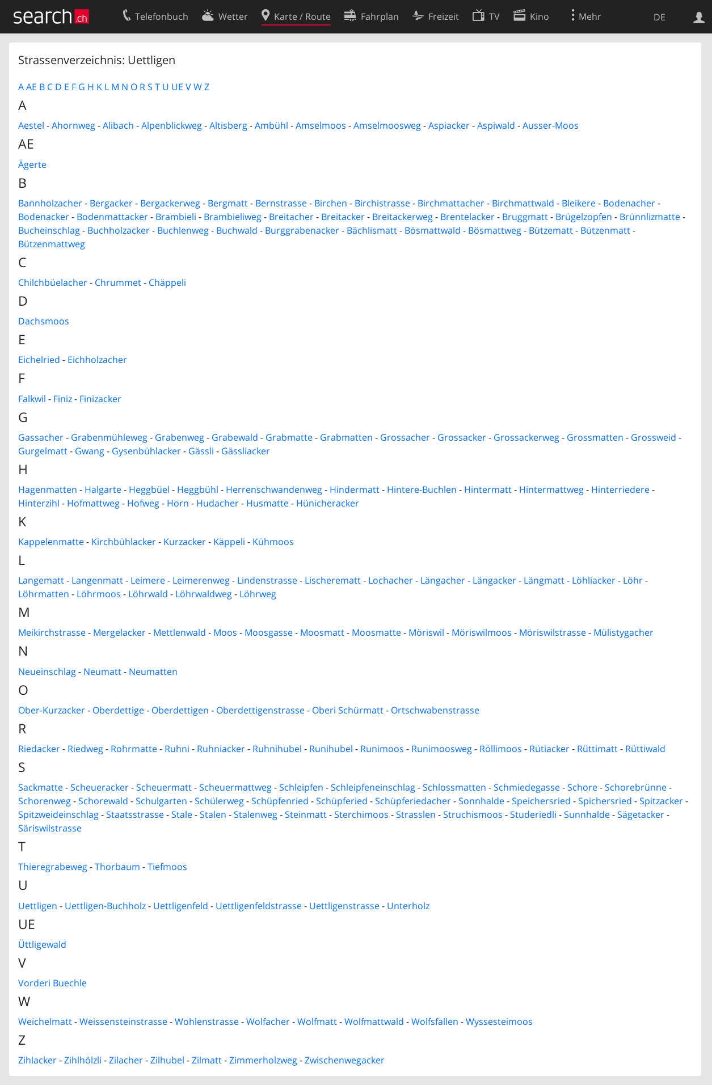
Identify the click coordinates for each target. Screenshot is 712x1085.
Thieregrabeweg (52, 866)
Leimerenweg (201, 580)
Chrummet (118, 282)
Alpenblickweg (171, 125)
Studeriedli (533, 814)
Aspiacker (449, 125)
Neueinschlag (47, 671)
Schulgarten (161, 801)
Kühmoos (273, 541)
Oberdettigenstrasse (260, 710)
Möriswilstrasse (552, 632)
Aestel (31, 125)
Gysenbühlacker (146, 451)
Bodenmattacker (112, 216)
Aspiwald (496, 125)
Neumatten (153, 671)
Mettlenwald (179, 632)
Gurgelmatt (43, 451)
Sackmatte (40, 787)
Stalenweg (255, 814)
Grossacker (461, 437)
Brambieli (175, 216)
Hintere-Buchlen (422, 489)
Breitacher (291, 216)
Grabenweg (179, 437)
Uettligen (37, 906)
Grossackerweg (526, 437)
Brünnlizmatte (650, 216)
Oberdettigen (180, 710)
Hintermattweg (551, 489)
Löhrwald (148, 594)
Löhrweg (257, 594)
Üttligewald (42, 944)
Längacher (442, 580)
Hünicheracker (327, 503)
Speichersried (541, 801)
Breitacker (343, 216)
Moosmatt (322, 632)
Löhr (633, 580)
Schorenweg (44, 801)
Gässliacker (245, 451)
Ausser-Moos (551, 125)
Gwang (89, 451)
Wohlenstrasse (207, 1021)
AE (31, 87)
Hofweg (143, 503)
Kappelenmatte (51, 541)
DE (659, 17)
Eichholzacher (97, 359)
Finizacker (100, 398)
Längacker (494, 580)
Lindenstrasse (267, 580)
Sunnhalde (587, 814)
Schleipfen (301, 787)
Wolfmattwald (374, 1021)
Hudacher (217, 503)
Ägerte (32, 164)
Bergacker (111, 203)
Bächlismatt (372, 230)
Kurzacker (184, 541)
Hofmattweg (93, 503)
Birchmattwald (523, 203)
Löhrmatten (43, 594)
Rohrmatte (134, 748)
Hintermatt (488, 489)
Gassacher (41, 437)
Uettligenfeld (180, 906)
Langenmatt (97, 580)
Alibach (118, 125)
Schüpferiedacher (413, 801)
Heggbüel (149, 489)
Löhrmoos (99, 594)
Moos (225, 632)
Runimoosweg (441, 748)
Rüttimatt (597, 748)
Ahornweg (73, 125)
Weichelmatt (45, 1021)
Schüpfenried (280, 801)
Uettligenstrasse (344, 906)
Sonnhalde (481, 801)
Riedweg (85, 748)
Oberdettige (118, 710)
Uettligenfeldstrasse (259, 906)
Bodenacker (43, 216)
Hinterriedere (620, 489)
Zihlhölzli (83, 1060)
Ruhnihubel (277, 748)
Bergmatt (228, 203)
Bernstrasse (281, 203)
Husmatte (267, 503)
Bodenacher (629, 203)
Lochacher (390, 580)
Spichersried (605, 801)
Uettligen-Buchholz (105, 906)
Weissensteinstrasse (123, 1021)
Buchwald (237, 230)
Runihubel (331, 748)
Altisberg (228, 125)
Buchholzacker (118, 230)
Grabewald (235, 437)
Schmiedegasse (527, 787)
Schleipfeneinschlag (373, 787)
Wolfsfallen (434, 1021)
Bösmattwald (433, 230)
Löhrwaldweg (203, 594)
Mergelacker (119, 632)
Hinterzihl (39, 503)
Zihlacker (37, 1060)
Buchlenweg (183, 230)
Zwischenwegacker (345, 1060)
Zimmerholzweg (263, 1060)
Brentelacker (467, 216)
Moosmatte (376, 632)
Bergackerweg (170, 203)
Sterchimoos (361, 814)
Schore (582, 787)
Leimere (147, 580)
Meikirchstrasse (52, 632)
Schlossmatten (454, 787)
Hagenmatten (47, 489)
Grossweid (653, 437)
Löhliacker (594, 580)
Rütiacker (549, 748)
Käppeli (229, 541)
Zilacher (126, 1060)
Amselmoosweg (387, 125)
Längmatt (544, 580)
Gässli (201, 451)
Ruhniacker (221, 748)
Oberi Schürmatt (348, 710)
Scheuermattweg (235, 787)
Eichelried (39, 359)
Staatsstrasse (135, 814)
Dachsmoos (43, 321)
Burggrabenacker (302, 230)
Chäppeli (167, 282)
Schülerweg (219, 801)
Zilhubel (167, 1060)
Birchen (330, 203)
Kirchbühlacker (123, 541)
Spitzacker (661, 801)
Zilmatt (207, 1060)
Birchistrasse (382, 203)
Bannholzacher (50, 203)
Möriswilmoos (482, 632)
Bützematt (551, 230)
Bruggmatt (525, 216)
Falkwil (32, 398)
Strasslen (416, 814)
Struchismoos (473, 814)
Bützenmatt (605, 230)
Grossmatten (595, 437)
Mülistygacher (623, 632)
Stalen (213, 814)
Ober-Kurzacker (51, 710)
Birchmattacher (451, 203)
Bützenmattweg (51, 244)
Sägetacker (640, 814)
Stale (181, 814)
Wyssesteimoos (499, 1021)
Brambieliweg (233, 216)
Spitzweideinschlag (58, 814)
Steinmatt (306, 814)
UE (177, 87)
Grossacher (405, 437)
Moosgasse (269, 632)
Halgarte (103, 489)
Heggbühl (197, 489)
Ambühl (271, 125)
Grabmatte (289, 437)
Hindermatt (355, 489)
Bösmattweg (494, 230)
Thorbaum (117, 866)
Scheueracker (99, 787)
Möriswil (426, 632)
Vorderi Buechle (52, 983)
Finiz (62, 398)
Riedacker (39, 748)
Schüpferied (342, 801)
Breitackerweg (402, 216)
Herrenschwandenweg (274, 489)
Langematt (41, 580)
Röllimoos (500, 748)
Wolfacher (268, 1021)
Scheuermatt (164, 787)
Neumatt (102, 671)
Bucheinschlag (49, 230)
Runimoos (382, 748)
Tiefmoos (167, 866)
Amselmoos (321, 125)
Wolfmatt (317, 1021)
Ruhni (177, 748)
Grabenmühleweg (109, 437)
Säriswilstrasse (50, 828)
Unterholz (408, 906)
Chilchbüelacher (52, 282)
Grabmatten (346, 437)
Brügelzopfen (583, 216)
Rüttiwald (645, 748)
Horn (178, 503)
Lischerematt (333, 580)
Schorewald (103, 801)
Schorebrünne (636, 787)
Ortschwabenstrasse (435, 710)
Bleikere (579, 203)
